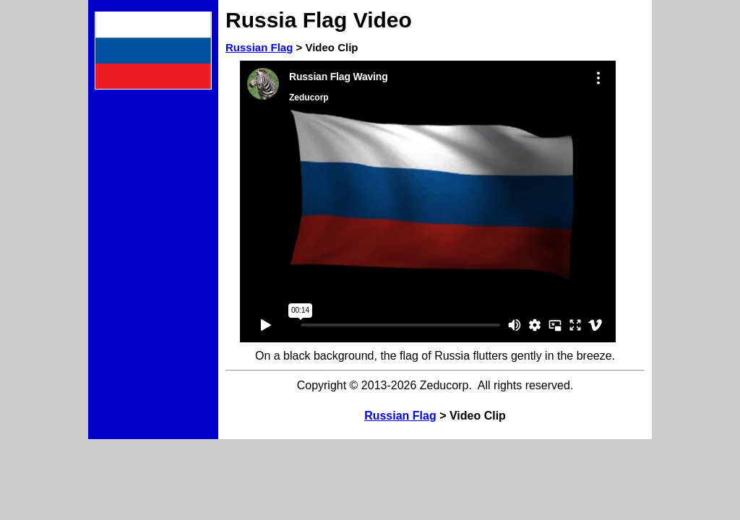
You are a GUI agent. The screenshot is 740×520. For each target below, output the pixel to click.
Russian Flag (259, 47)
